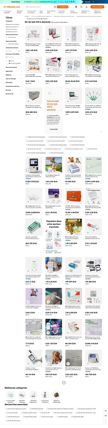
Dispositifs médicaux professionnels (64, 16)
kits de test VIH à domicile (33, 149)
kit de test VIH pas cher (13, 416)
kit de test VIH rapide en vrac (52, 149)
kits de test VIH (45, 412)
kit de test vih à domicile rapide (57, 145)
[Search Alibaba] (39, 7)
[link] (105, 411)
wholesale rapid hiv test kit (29, 412)
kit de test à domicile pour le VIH (73, 149)
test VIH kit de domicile (36, 409)
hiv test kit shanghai (12, 412)
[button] (55, 7)
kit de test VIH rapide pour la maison (16, 409)
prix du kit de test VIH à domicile (56, 141)
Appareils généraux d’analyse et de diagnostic (89, 16)
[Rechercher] (62, 6)
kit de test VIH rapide (77, 416)
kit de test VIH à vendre (30, 416)
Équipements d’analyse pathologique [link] (37, 18)
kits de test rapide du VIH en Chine (62, 412)
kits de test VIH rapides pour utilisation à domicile (60, 409)
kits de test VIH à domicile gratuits (35, 145)
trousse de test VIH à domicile (34, 141)
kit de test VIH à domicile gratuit (57, 137)
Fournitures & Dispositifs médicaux (41, 16)
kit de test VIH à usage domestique (36, 153)
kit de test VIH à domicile (77, 137)
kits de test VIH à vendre (13, 420)
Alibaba (27, 16)
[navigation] (14, 199)
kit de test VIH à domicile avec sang (85, 412)
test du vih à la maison (46, 416)
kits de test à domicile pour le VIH (86, 409)
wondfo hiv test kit (62, 416)
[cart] (81, 7)
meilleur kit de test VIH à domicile (35, 137)
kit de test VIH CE (91, 149)
